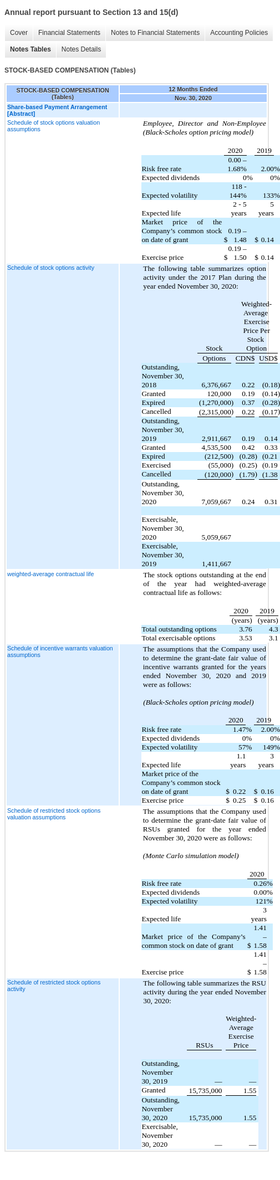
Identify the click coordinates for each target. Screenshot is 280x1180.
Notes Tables (30, 49)
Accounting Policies (239, 33)
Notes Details (81, 49)
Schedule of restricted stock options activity (53, 985)
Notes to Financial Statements (155, 33)
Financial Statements (69, 33)
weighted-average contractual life (50, 574)
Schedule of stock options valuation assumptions (53, 125)
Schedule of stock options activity (50, 267)
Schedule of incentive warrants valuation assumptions (60, 651)
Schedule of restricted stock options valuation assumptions (53, 813)
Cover (19, 33)
